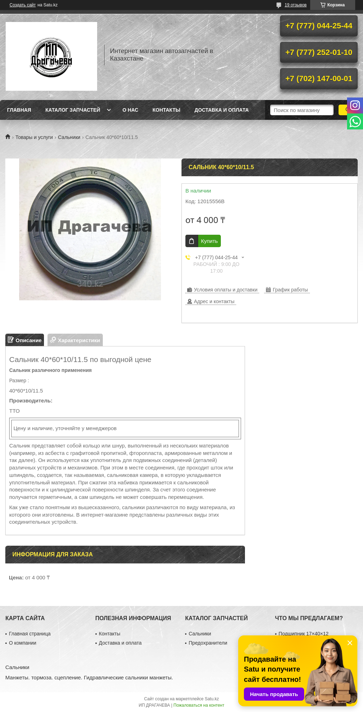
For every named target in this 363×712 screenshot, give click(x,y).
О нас (130, 110)
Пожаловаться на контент (198, 705)
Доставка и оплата (222, 110)
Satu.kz (212, 698)
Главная (19, 110)
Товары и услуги (34, 137)
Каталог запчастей (72, 110)
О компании (22, 643)
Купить (209, 241)
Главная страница (30, 633)
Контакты (166, 110)
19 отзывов (296, 4)
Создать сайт (23, 4)
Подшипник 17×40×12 (304, 633)
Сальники (69, 137)
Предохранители (208, 643)
